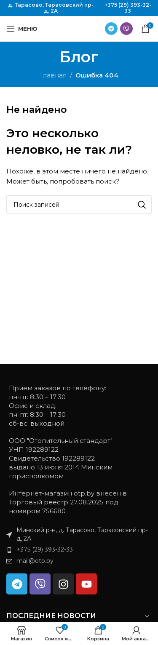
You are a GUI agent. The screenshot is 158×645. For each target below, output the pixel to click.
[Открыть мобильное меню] (22, 28)
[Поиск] (79, 204)
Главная (53, 75)
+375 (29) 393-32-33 (127, 8)
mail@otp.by (35, 561)
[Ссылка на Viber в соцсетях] (126, 28)
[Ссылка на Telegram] (111, 28)
